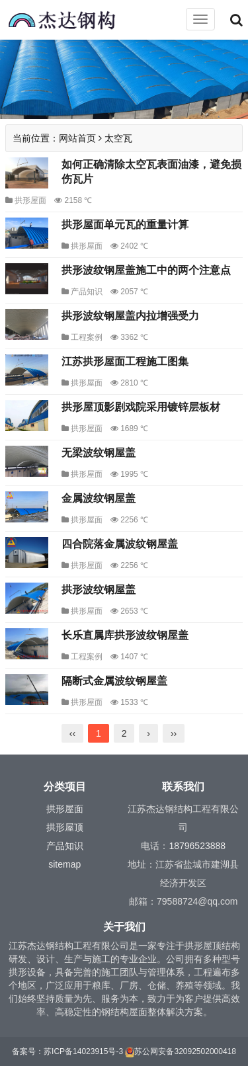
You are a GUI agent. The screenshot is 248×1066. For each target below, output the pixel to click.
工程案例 (87, 337)
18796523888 (197, 845)
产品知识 (87, 291)
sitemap (64, 864)
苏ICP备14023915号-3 (83, 1051)
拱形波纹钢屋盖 (99, 589)
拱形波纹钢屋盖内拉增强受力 (130, 315)
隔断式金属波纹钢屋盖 (114, 680)
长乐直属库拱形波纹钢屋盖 (125, 635)
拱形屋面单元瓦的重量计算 (125, 224)
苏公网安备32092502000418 (184, 1051)
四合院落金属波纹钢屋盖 (120, 544)
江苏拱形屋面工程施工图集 (125, 361)
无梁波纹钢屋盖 (99, 452)
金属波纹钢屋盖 (99, 498)
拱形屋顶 (64, 827)
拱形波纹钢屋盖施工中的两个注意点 (146, 270)
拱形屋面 (30, 200)
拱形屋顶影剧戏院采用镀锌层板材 (141, 407)
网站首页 (77, 138)
